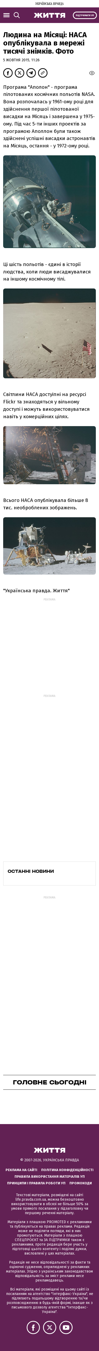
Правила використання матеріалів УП (50, 1176)
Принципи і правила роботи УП (36, 1183)
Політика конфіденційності (67, 1170)
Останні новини (31, 871)
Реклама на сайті (21, 1170)
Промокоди (80, 1183)
